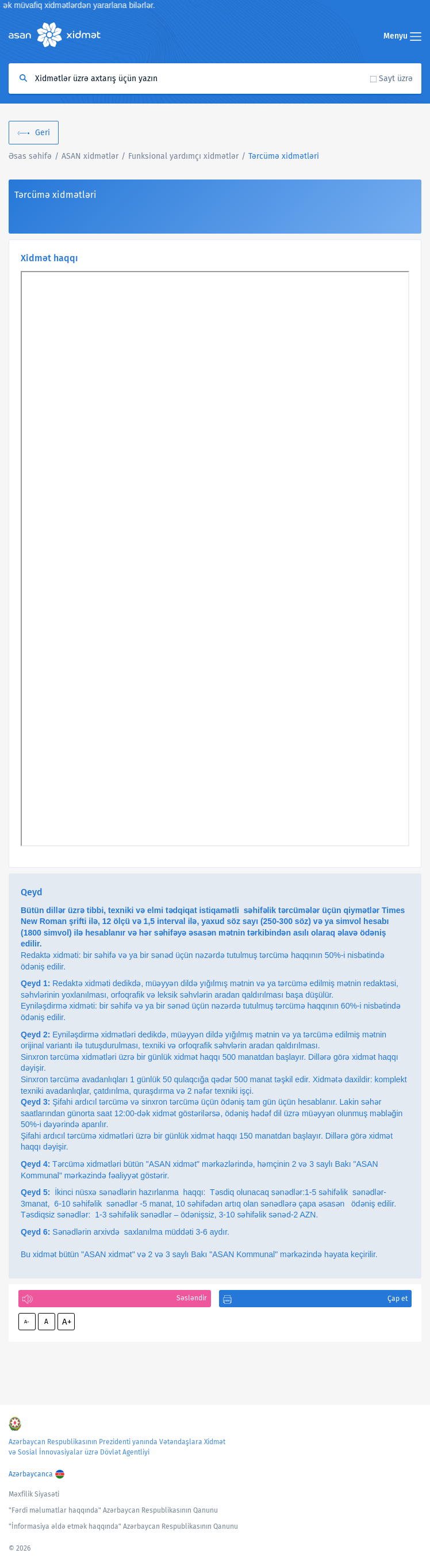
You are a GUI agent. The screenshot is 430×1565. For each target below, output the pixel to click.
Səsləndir (191, 1298)
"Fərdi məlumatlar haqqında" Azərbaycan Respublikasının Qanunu (113, 1510)
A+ (66, 1321)
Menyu (402, 36)
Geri (42, 133)
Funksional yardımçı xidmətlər (183, 156)
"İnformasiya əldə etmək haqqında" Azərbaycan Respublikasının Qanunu (123, 1526)
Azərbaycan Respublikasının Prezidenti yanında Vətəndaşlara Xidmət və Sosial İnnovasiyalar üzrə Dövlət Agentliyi (117, 1447)
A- (26, 1321)
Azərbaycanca (31, 1474)
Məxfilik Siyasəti (34, 1494)
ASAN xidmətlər (90, 156)
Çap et (397, 1299)
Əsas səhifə (30, 156)
